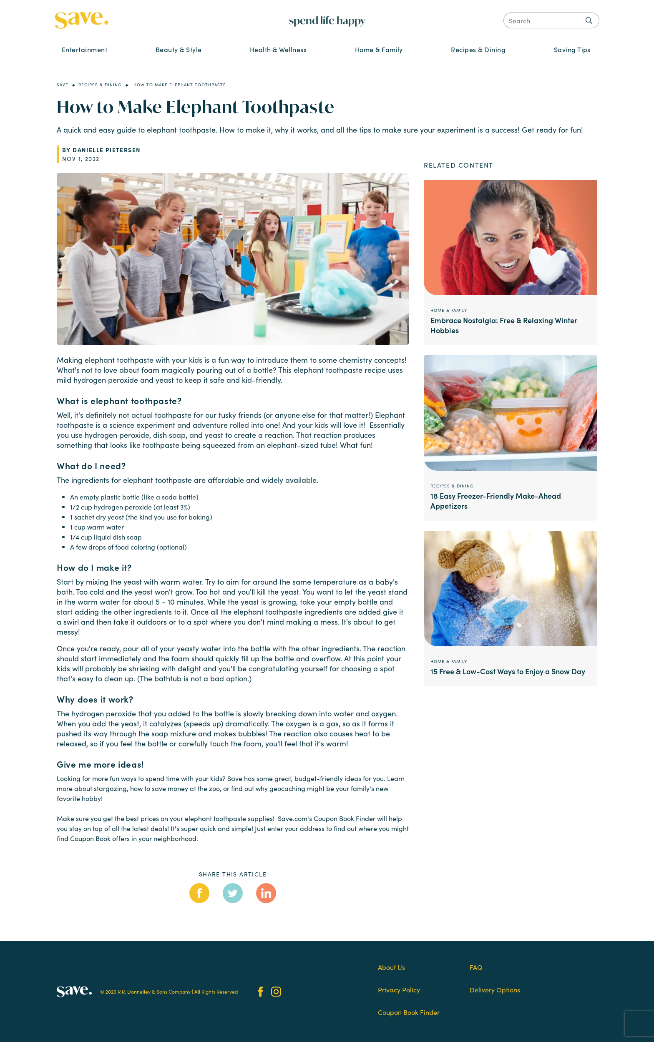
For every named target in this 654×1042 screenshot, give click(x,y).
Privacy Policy (399, 989)
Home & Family (379, 49)
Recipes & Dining (478, 49)
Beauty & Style (179, 49)
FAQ (476, 967)
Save (62, 85)
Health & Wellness (278, 49)
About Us (391, 967)
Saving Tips (572, 49)
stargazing (110, 788)
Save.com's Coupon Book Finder (326, 818)
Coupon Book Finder (409, 1012)
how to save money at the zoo (175, 788)
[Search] (551, 20)
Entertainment (84, 49)
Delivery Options (495, 989)
